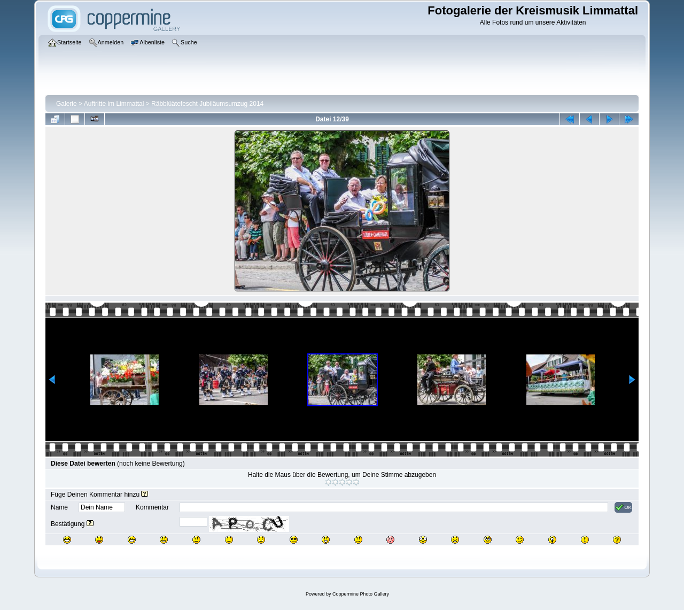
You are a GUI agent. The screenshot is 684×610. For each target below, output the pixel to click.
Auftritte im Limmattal (114, 103)
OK (623, 507)
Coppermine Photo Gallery (360, 594)
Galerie (66, 103)
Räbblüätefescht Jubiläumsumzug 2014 (207, 103)
